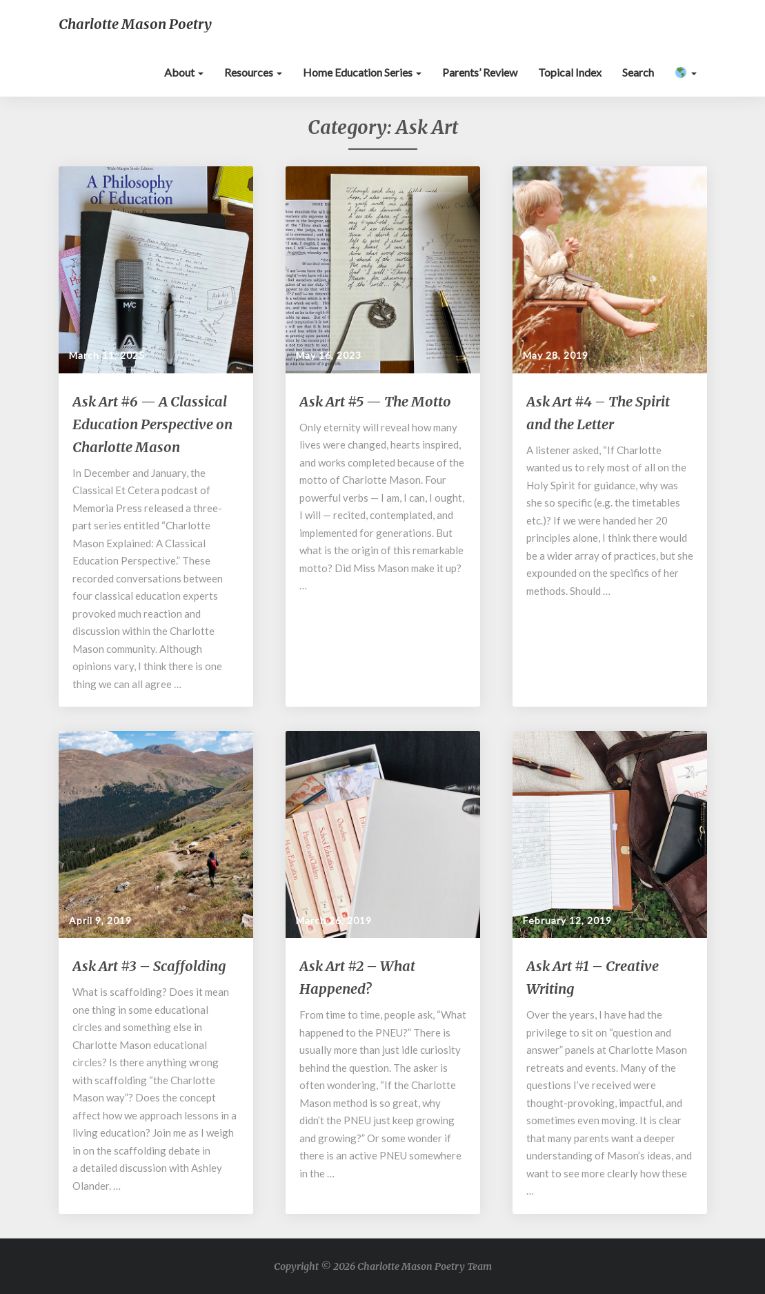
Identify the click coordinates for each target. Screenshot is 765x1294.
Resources (253, 72)
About (183, 72)
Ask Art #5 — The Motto (375, 401)
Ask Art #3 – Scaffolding (149, 965)
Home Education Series (362, 72)
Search (638, 72)
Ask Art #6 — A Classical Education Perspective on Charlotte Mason (152, 424)
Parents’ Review (479, 72)
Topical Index (570, 72)
